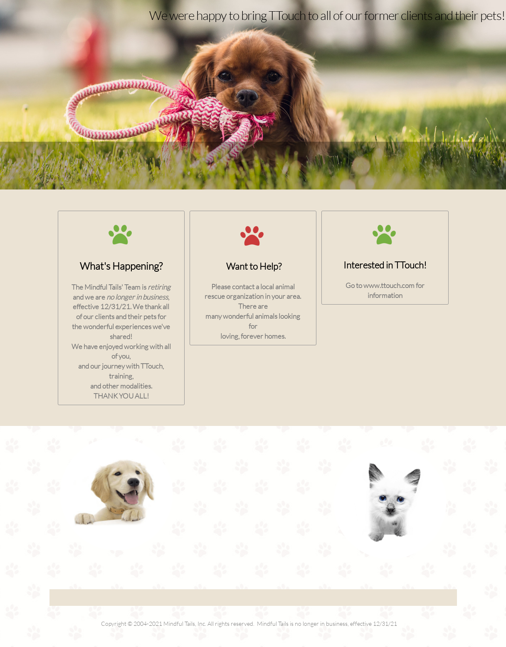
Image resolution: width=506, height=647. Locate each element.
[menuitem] (21, 165)
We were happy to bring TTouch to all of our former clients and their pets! (327, 14)
